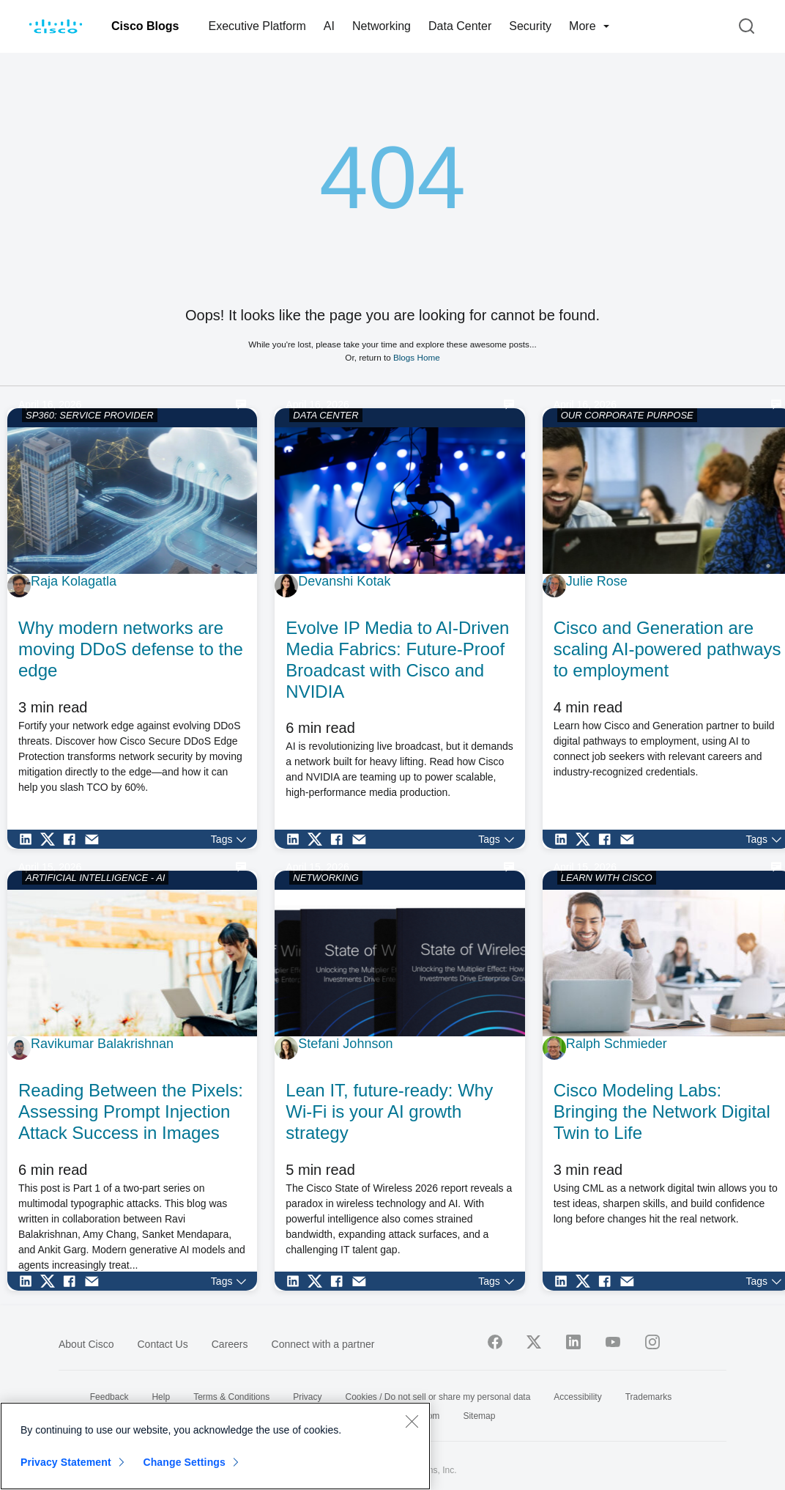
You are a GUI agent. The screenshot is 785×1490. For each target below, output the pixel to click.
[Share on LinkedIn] (29, 839)
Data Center (459, 26)
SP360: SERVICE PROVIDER (90, 415)
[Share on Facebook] (73, 839)
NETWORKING (326, 877)
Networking (381, 26)
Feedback (109, 1397)
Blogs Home (416, 357)
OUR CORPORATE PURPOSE (627, 415)
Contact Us (162, 1344)
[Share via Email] (95, 839)
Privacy (307, 1397)
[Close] (411, 1421)
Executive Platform (256, 26)
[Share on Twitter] (51, 839)
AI (329, 26)
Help (161, 1397)
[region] (215, 1446)
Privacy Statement (66, 1462)
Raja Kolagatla (73, 581)
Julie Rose (597, 581)
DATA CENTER (325, 415)
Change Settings (184, 1462)
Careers (230, 1344)
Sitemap (479, 1416)
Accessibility (577, 1397)
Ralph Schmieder (616, 1043)
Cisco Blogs (145, 26)
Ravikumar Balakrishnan (102, 1043)
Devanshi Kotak (344, 581)
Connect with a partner (323, 1344)
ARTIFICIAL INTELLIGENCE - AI (95, 877)
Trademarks (648, 1397)
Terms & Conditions (231, 1397)
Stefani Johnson (345, 1043)
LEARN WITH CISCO (606, 877)
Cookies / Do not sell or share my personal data (438, 1397)
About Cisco (86, 1344)
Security (530, 26)
